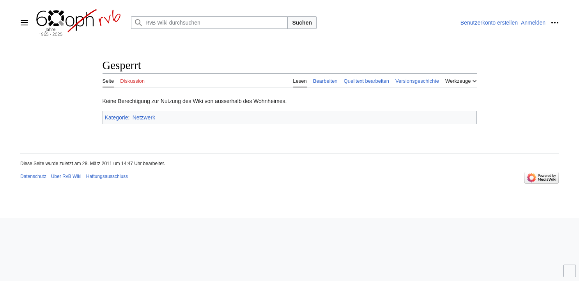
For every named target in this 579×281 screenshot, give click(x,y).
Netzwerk (144, 117)
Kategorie (116, 117)
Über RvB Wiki (66, 176)
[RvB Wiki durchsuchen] (209, 22)
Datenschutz (33, 176)
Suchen (302, 23)
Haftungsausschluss (107, 176)
